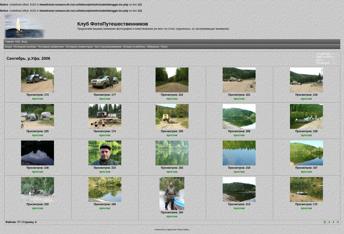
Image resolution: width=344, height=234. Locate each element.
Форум (8, 46)
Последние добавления (51, 46)
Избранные (153, 46)
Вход (24, 41)
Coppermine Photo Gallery (177, 230)
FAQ (17, 41)
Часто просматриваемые (108, 46)
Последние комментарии (79, 46)
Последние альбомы (24, 46)
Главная (9, 41)
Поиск (164, 46)
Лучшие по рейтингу (134, 46)
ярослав (37, 98)
